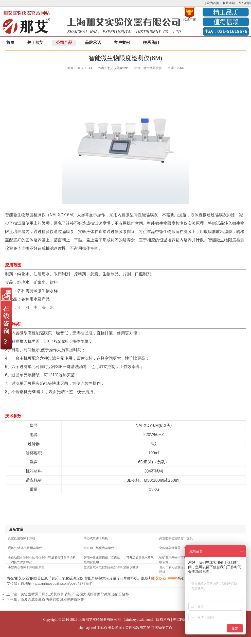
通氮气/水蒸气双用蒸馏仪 (25, 548)
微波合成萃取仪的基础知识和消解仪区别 (111, 567)
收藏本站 (229, 3)
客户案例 (122, 42)
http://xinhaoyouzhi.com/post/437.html (61, 583)
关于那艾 (35, 42)
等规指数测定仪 (137, 628)
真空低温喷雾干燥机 (21, 538)
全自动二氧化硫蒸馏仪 (99, 548)
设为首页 (213, 3)
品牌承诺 (93, 42)
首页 (10, 42)
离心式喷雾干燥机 (96, 538)
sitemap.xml (87, 628)
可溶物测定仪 (161, 628)
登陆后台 (245, 3)
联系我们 (151, 42)
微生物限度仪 (153, 68)
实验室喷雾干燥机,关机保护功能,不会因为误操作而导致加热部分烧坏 (75, 594)
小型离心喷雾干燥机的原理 (26, 567)
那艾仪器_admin (165, 578)
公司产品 (64, 42)
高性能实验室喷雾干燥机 (176, 538)
